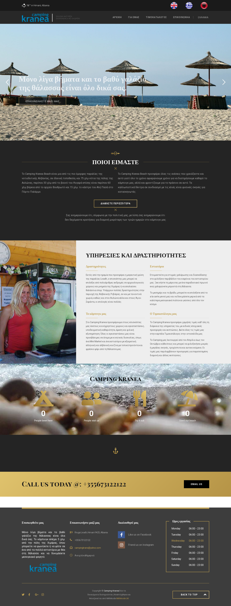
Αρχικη (117, 17)
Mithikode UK (122, 598)
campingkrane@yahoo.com (88, 548)
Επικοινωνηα (181, 17)
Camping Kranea (111, 591)
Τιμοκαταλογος (156, 17)
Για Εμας (133, 17)
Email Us (196, 484)
